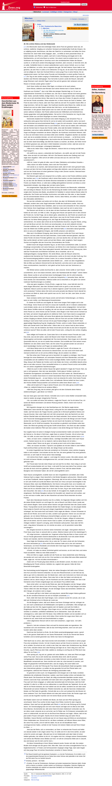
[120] (65, 228)
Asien (39, 24)
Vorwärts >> (83, 19)
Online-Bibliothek (11, 5)
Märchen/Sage (35, 780)
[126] (41, 543)
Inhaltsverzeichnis (30, 20)
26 (40, 90)
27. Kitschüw (48, 37)
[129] (59, 704)
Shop (75, 12)
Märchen (29, 18)
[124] (82, 436)
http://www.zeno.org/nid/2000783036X (41, 775)
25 (50, 83)
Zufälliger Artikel (56, 12)
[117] (25, 47)
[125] (42, 491)
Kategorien (68, 12)
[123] (77, 382)
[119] (37, 178)
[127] (68, 595)
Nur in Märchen (50, 7)
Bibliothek (38, 7)
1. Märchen (45, 28)
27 (76, 272)
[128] (38, 652)
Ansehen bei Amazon (99, 138)
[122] (27, 332)
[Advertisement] (101, 5)
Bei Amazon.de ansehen (78, 28)
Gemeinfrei (34, 777)
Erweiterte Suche (65, 2)
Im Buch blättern (81, 25)
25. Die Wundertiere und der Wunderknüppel (53, 31)
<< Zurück (73, 19)
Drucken (86, 15)
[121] (66, 277)
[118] (55, 123)
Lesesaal (45, 12)
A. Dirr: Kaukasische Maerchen (50, 26)
